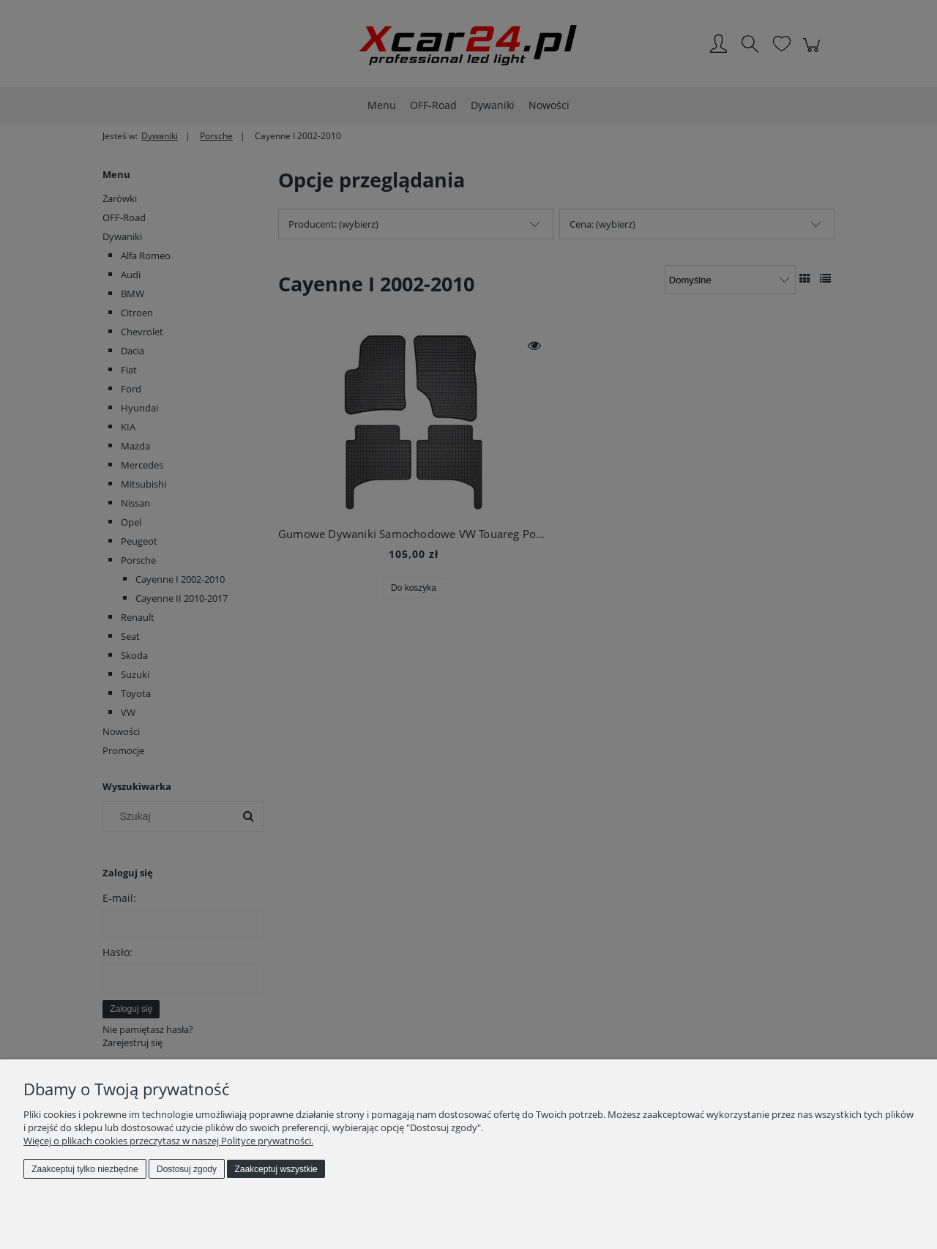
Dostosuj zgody (187, 1169)
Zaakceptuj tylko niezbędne (84, 1169)
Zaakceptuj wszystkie (275, 1169)
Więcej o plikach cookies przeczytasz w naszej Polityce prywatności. (168, 1140)
